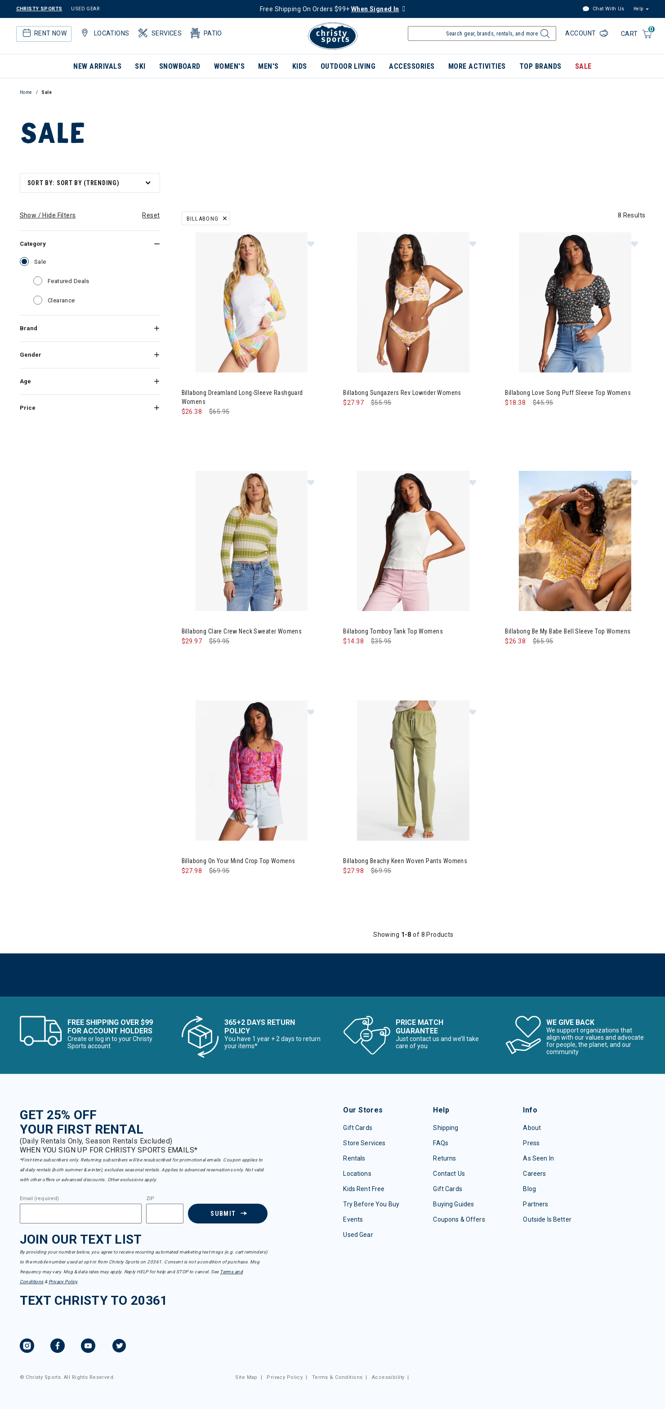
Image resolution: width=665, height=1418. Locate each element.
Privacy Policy (63, 1281)
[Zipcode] (165, 1213)
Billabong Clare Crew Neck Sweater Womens (242, 631)
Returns (444, 1158)
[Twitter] (119, 1347)
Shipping (445, 1127)
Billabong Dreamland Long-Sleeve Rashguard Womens (242, 397)
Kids (299, 66)
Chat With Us (603, 9)
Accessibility (388, 1377)
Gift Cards (357, 1127)
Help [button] (638, 9)
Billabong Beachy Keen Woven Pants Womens (405, 860)
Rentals (354, 1158)
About (532, 1127)
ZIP (150, 1198)
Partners (535, 1204)
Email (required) (39, 1198)
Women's (229, 66)
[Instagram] (27, 1347)
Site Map (246, 1377)
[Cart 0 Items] (637, 34)
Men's (268, 66)
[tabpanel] (333, 583)
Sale (583, 66)
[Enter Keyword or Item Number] (482, 33)
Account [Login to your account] (581, 33)
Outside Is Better (547, 1219)
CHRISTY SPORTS (39, 9)
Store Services (364, 1143)
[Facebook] (57, 1347)
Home (26, 92)
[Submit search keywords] (543, 36)
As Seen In (538, 1158)
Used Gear (358, 1234)
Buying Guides (453, 1204)
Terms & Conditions (337, 1377)
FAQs (440, 1143)
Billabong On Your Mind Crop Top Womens (238, 860)
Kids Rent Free (363, 1188)
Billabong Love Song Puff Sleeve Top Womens (568, 392)
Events (353, 1219)
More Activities (477, 66)
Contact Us (448, 1173)
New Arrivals (97, 66)
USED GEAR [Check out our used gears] (85, 9)
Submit (223, 1213)
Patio (205, 33)
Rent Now (43, 33)
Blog (529, 1188)
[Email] (81, 1213)
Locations (104, 33)
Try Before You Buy (371, 1204)
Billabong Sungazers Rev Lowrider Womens (402, 392)
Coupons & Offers (459, 1219)
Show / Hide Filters (48, 215)
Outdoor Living (348, 66)
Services (159, 33)
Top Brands (540, 66)
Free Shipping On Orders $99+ (329, 9)
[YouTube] (88, 1347)
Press (531, 1143)
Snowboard (180, 66)
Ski (140, 66)
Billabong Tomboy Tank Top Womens (392, 631)
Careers (534, 1173)
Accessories (411, 66)
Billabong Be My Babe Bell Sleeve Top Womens (567, 631)
